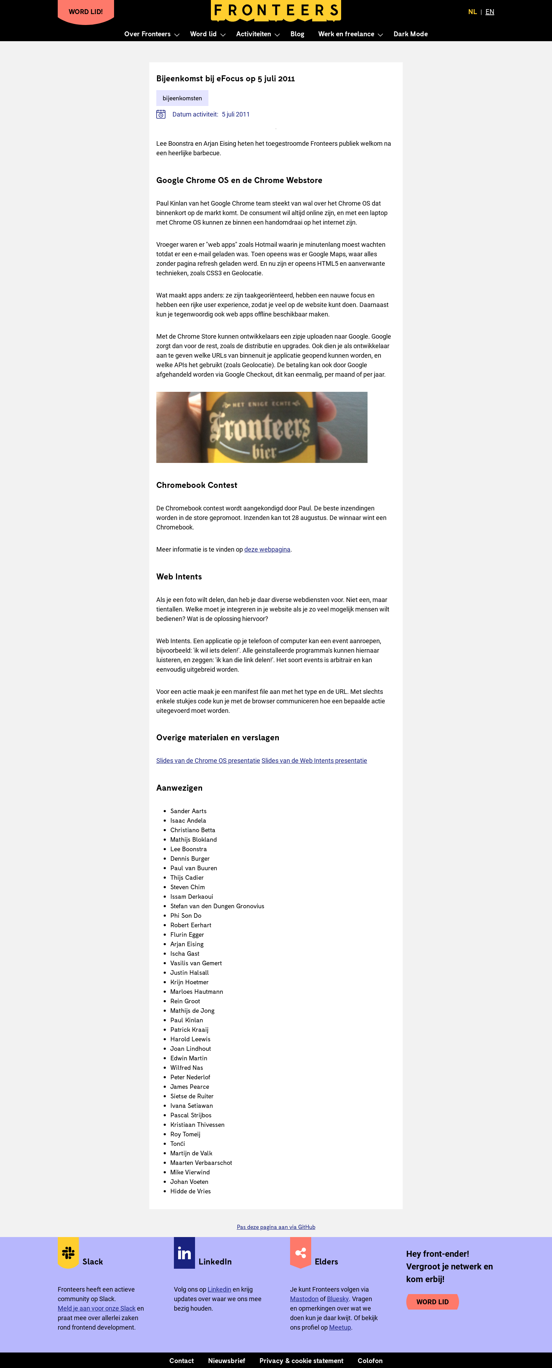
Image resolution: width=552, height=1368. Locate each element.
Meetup (340, 1327)
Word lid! (86, 11)
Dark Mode (411, 33)
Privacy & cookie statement (301, 1360)
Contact (181, 1360)
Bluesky (338, 1299)
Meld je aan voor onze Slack (97, 1308)
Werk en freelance (346, 33)
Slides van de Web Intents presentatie (314, 760)
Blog (297, 33)
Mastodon (304, 1299)
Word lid (203, 33)
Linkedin (219, 1289)
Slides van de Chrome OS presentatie (208, 760)
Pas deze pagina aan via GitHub (276, 1226)
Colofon (370, 1360)
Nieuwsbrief (226, 1360)
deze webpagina (267, 549)
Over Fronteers (147, 33)
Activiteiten (253, 33)
